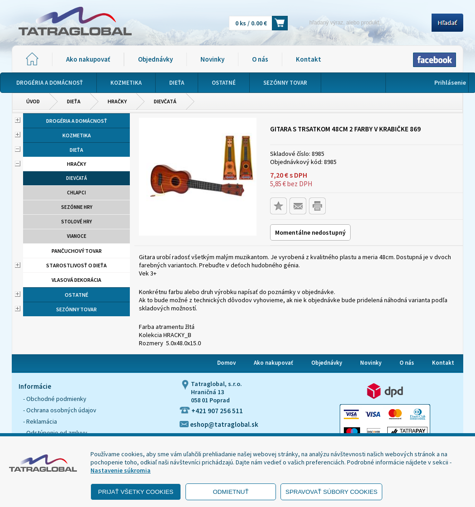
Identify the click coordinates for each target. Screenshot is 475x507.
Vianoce (76, 236)
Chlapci (76, 192)
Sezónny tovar (76, 309)
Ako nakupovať (88, 59)
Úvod (33, 101)
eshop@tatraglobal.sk (219, 424)
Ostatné (76, 294)
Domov (226, 363)
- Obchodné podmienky (54, 399)
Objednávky (155, 59)
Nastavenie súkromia (120, 470)
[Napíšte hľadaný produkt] (363, 22)
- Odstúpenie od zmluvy (55, 433)
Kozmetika (76, 135)
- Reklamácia (40, 421)
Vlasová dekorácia (76, 279)
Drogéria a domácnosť (76, 120)
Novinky (212, 59)
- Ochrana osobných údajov (59, 410)
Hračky (117, 101)
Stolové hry (76, 221)
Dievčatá (165, 101)
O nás (260, 59)
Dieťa (74, 101)
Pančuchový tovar (77, 250)
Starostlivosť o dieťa (76, 265)
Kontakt (308, 59)
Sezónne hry (76, 207)
